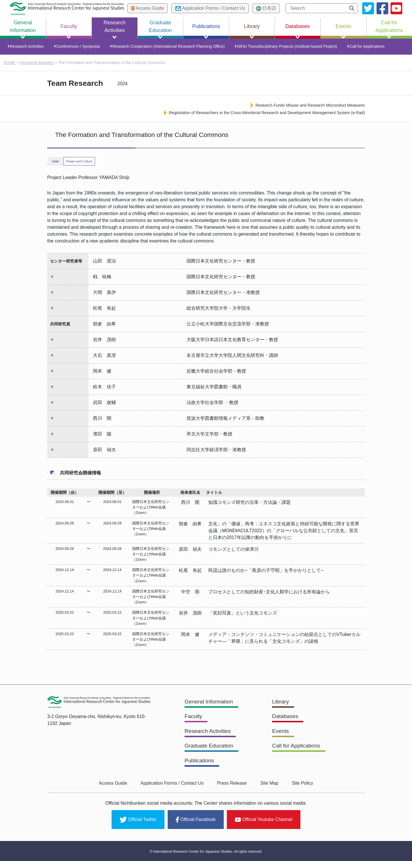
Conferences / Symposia (78, 47)
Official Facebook (195, 819)
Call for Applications (365, 47)
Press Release (232, 784)
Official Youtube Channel (263, 819)
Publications (200, 761)
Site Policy (298, 784)
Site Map (267, 784)
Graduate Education (210, 747)
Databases (286, 718)
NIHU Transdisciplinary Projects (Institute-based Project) (286, 47)
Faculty (194, 718)
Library (281, 703)
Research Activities (28, 47)
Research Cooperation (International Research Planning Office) (168, 47)
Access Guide (117, 784)
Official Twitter (138, 819)
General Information (210, 703)
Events (281, 732)
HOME (9, 64)
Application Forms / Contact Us (174, 784)
